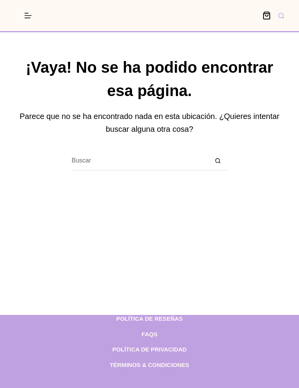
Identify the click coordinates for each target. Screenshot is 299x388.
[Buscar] (281, 16)
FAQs (150, 334)
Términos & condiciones (149, 365)
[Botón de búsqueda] (217, 161)
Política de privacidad (150, 349)
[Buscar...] (140, 161)
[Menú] (28, 15)
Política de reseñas (149, 318)
